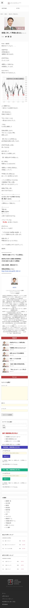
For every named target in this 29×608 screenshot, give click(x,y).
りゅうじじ (8, 516)
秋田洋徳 (8, 509)
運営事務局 (5, 604)
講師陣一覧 (8, 501)
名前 (3, 403)
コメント (4, 385)
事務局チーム (9, 518)
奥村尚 (7, 505)
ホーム (3, 593)
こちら (16, 464)
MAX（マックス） (10, 525)
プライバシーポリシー (7, 598)
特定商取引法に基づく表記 (8, 601)
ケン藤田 (8, 527)
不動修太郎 (8, 523)
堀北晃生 (8, 507)
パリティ (8, 512)
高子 (7, 514)
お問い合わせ (5, 596)
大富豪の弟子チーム (10, 520)
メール (3, 408)
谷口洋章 (8, 503)
